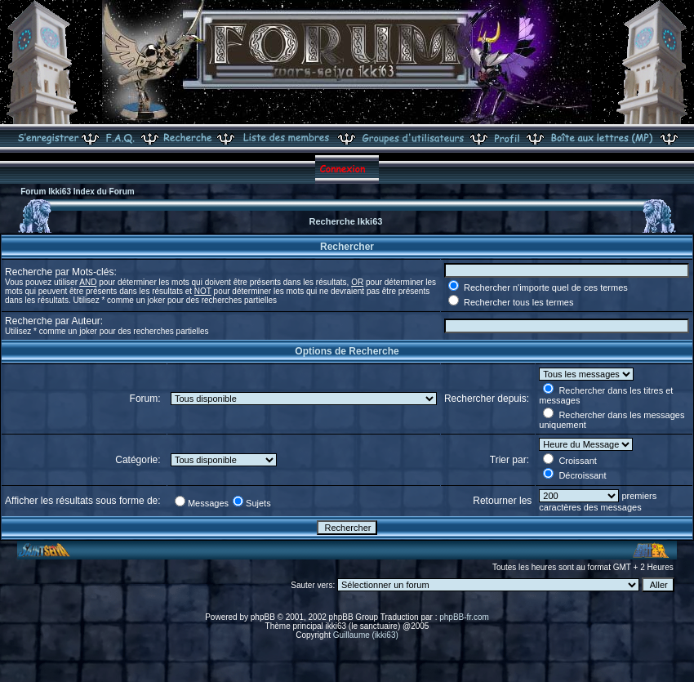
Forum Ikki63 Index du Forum (77, 191)
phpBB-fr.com (464, 617)
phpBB (263, 617)
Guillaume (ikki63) (365, 635)
